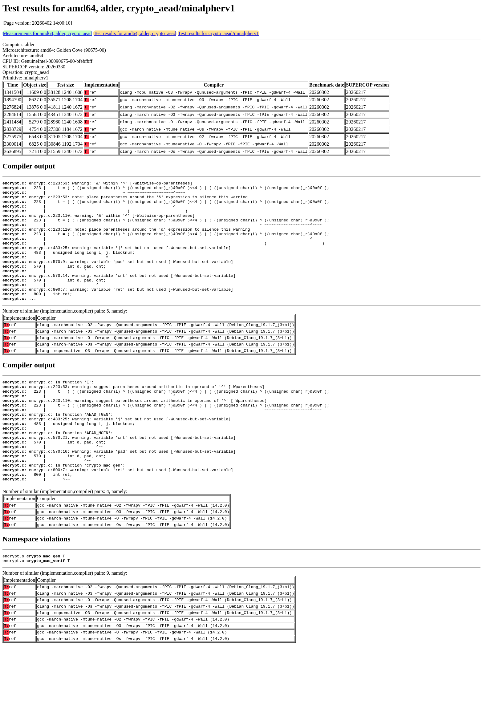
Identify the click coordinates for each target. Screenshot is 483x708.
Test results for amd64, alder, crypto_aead (135, 33)
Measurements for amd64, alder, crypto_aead (47, 33)
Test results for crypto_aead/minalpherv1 (218, 33)
